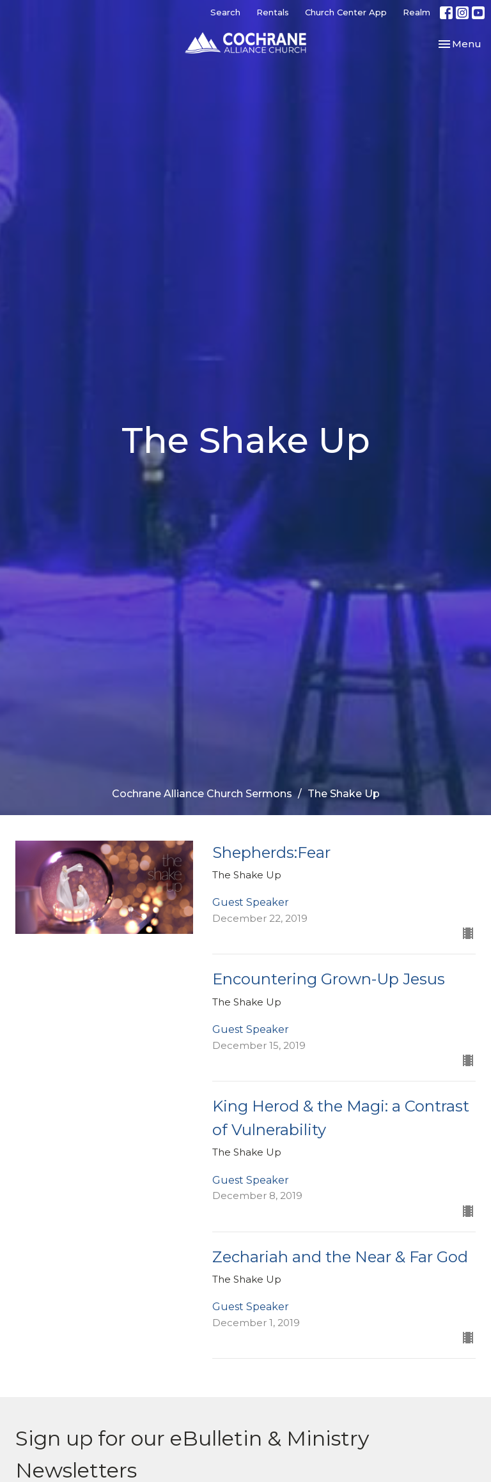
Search (225, 12)
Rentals (272, 12)
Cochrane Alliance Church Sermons (202, 794)
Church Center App (346, 12)
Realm (416, 12)
